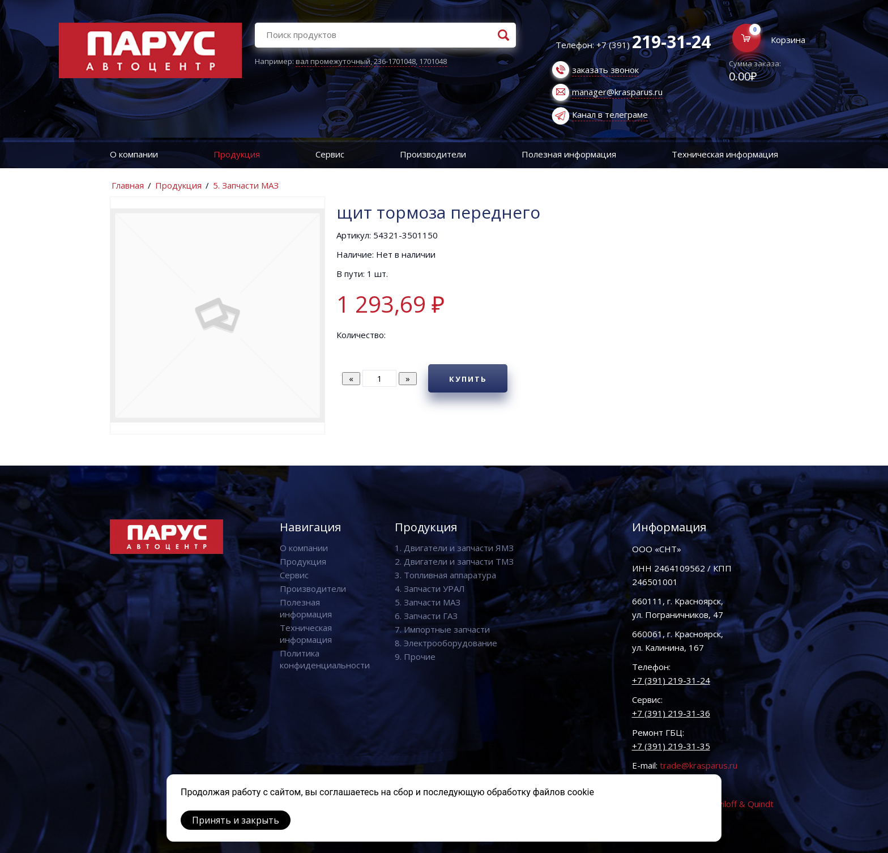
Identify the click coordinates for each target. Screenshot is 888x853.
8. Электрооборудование (446, 643)
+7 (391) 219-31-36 (671, 713)
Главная (128, 185)
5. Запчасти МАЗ (246, 185)
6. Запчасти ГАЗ (426, 615)
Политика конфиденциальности (325, 659)
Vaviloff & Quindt (741, 803)
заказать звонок (605, 69)
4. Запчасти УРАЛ (430, 588)
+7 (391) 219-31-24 (671, 680)
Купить (468, 379)
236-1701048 (395, 61)
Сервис (329, 154)
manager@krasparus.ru (617, 91)
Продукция (237, 154)
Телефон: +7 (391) (633, 44)
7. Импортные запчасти (442, 629)
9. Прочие (415, 656)
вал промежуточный (333, 61)
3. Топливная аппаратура (445, 575)
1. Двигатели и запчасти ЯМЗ (454, 547)
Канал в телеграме (610, 114)
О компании (134, 154)
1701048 (433, 61)
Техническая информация (725, 154)
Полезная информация (569, 154)
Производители (433, 154)
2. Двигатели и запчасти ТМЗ (454, 561)
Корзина (788, 39)
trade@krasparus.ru (698, 765)
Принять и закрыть (235, 820)
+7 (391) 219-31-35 (671, 746)
